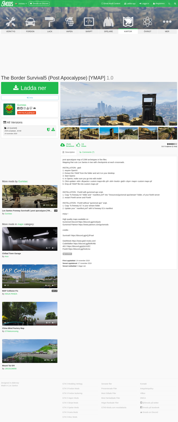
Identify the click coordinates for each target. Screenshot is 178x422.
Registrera (158, 3)
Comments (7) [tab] (86, 152)
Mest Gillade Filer (108, 393)
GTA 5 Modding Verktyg (72, 384)
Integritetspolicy (146, 388)
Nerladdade (70, 146)
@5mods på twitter (149, 403)
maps (21, 224)
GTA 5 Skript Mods (70, 403)
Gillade (83, 146)
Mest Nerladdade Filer (110, 398)
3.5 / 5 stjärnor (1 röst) (169, 146)
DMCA (143, 398)
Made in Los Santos (9, 385)
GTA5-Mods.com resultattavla (113, 407)
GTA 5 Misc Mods (69, 417)
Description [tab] (69, 152)
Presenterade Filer (109, 388)
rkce (6, 256)
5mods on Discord (149, 412)
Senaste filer (106, 384)
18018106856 (11, 369)
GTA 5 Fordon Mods (70, 388)
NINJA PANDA (11, 294)
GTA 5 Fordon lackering (72, 393)
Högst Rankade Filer (110, 403)
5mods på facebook (149, 407)
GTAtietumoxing (11, 331)
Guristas (21, 105)
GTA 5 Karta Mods (70, 412)
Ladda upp (129, 3)
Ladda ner (29, 88)
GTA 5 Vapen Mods (70, 398)
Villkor (142, 393)
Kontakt (143, 384)
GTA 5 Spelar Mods (70, 407)
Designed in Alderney (10, 383)
